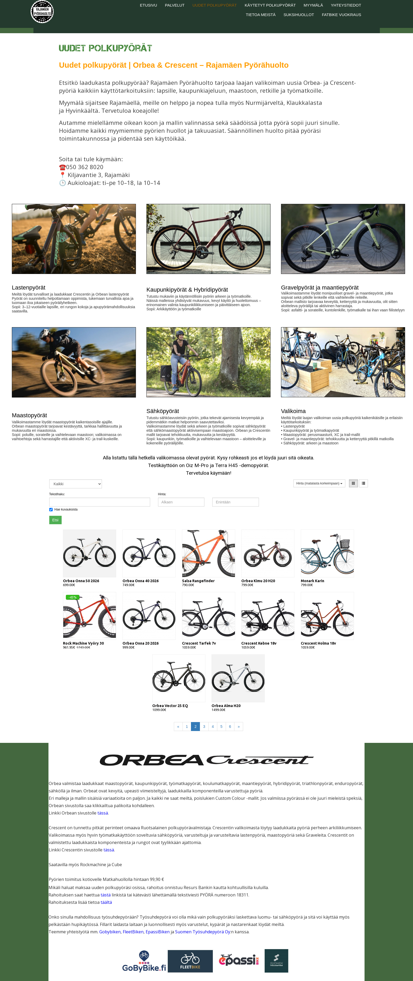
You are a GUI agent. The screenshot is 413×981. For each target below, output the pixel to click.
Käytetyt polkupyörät (270, 5)
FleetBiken (133, 932)
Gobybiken (110, 932)
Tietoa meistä (261, 14)
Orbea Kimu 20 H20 (258, 581)
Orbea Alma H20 (226, 706)
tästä (106, 895)
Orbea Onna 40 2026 (140, 581)
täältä (106, 902)
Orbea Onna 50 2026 (81, 581)
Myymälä (313, 5)
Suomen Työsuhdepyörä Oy (202, 932)
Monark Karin (312, 581)
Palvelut (174, 5)
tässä (102, 813)
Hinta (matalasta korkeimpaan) (319, 483)
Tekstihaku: (57, 494)
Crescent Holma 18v (318, 643)
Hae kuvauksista (63, 509)
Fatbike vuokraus (341, 14)
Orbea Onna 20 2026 (140, 643)
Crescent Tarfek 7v (199, 643)
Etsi (55, 520)
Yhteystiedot (346, 5)
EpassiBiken (158, 932)
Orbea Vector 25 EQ (170, 706)
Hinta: (162, 494)
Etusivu (148, 5)
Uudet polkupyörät (215, 5)
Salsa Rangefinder (198, 581)
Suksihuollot (298, 14)
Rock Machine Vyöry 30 (83, 643)
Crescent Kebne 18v (259, 643)
